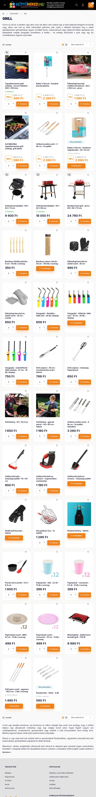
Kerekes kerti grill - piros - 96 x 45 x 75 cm (78, 207)
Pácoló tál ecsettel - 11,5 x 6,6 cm (16, 584)
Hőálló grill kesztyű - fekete (14, 532)
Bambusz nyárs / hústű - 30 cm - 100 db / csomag (47, 262)
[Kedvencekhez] (25, 52)
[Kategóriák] (4, 5)
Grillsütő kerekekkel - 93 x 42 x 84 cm (48, 207)
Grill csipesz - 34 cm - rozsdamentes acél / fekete (46, 370)
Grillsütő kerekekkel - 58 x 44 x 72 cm (16, 207)
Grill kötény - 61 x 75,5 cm (16, 422)
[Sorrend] (81, 44)
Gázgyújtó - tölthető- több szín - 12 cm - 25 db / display (79, 315)
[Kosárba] (22, 103)
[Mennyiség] (9, 104)
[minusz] (13, 105)
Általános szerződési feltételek (61, 773)
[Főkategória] (3, 13)
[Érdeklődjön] (45, 268)
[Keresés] (76, 4)
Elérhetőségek (54, 788)
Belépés (8, 773)
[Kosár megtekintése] (91, 4)
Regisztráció (10, 777)
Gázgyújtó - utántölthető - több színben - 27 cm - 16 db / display (16, 370)
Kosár (7, 784)
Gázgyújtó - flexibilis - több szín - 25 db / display (47, 314)
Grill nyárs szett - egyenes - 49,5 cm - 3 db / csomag (17, 690)
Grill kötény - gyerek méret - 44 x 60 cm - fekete (45, 424)
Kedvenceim (9, 788)
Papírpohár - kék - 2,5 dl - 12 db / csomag (47, 584)
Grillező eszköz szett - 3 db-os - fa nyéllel (47, 145)
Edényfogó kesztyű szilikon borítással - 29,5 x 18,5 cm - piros (78, 85)
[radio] (66, 45)
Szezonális (14, 13)
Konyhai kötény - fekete (77, 531)
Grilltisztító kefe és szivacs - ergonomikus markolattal (46, 478)
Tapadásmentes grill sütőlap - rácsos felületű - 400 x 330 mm (16, 85)
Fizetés (52, 781)
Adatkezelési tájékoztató (58, 777)
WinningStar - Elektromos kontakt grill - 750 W (79, 636)
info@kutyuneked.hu (55, 7)
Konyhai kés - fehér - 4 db (47, 693)
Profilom (8, 781)
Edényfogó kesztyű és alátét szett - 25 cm (77, 262)
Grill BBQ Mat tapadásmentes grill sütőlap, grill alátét (14, 146)
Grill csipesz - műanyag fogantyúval (77, 369)
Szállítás (52, 784)
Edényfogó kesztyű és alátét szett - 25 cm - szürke (15, 315)
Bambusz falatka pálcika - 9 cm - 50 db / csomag (16, 262)
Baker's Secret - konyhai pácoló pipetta (47, 84)
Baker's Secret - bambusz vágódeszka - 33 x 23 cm (79, 149)
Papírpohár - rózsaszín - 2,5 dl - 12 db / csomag (78, 584)
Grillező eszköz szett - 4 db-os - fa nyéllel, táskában (78, 424)
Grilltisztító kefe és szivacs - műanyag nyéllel (79, 477)
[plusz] (13, 103)
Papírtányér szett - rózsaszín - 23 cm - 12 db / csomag (47, 637)
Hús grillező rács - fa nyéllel (45, 532)
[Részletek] (76, 165)
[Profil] (82, 4)
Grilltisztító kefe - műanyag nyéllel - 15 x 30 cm (16, 478)
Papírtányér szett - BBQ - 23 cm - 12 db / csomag (16, 636)
